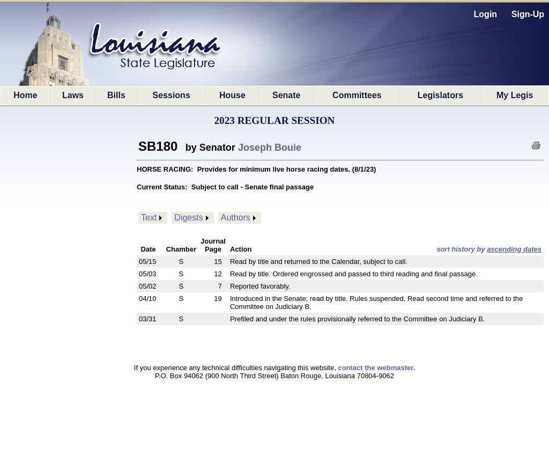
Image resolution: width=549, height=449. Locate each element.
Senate (286, 95)
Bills (116, 95)
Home (25, 95)
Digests (188, 217)
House (232, 95)
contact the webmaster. (376, 368)
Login (486, 14)
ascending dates (514, 249)
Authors (235, 217)
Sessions (171, 95)
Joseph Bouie (269, 147)
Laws (73, 95)
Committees (357, 95)
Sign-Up (527, 14)
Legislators (440, 95)
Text (149, 217)
